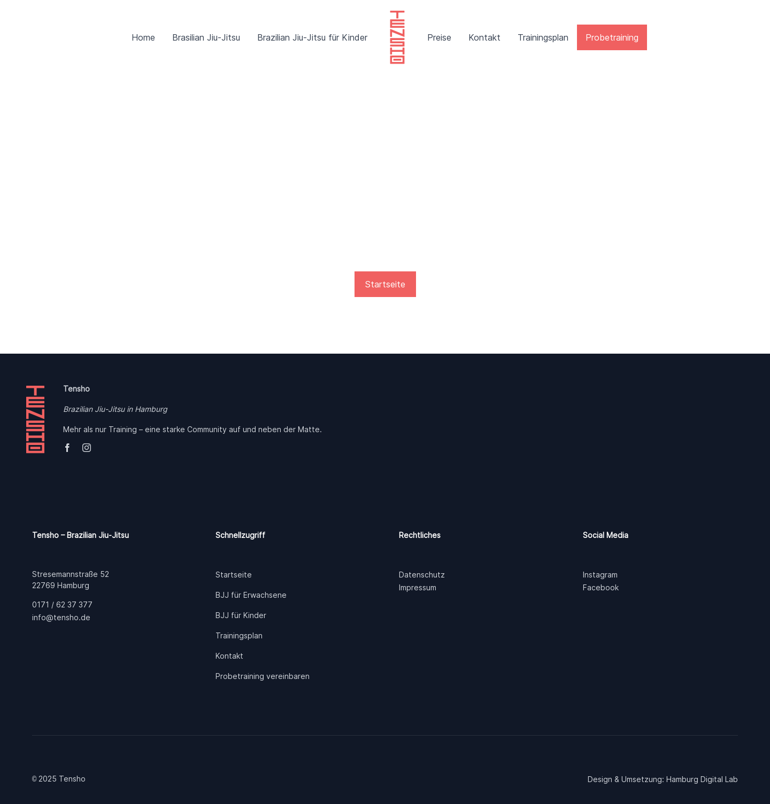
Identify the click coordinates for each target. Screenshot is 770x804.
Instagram (600, 574)
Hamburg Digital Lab (702, 779)
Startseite (233, 574)
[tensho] (397, 16)
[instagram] (86, 447)
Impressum (417, 587)
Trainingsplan (239, 635)
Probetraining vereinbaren (262, 676)
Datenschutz (422, 574)
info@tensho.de (61, 617)
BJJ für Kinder (240, 615)
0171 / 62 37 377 (62, 604)
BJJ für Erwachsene (251, 594)
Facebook (601, 587)
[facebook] (67, 447)
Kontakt (229, 655)
